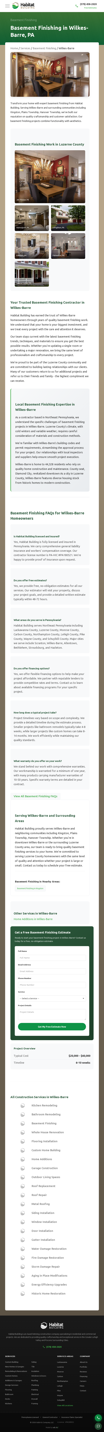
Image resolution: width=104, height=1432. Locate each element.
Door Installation (42, 1230)
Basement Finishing (44, 48)
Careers (83, 1381)
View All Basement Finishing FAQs (35, 796)
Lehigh (60, 1386)
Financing (83, 1376)
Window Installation (44, 1221)
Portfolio (83, 1367)
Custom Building (11, 1362)
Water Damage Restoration (49, 1248)
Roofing (34, 1380)
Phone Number (24, 978)
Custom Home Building (46, 1150)
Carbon (60, 1376)
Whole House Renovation (48, 1132)
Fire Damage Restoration (48, 1257)
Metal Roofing (41, 1203)
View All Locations (65, 1405)
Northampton (62, 1381)
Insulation (35, 1371)
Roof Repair (39, 1195)
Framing (34, 1403)
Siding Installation (43, 1212)
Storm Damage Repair (46, 1266)
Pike (59, 1391)
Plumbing (35, 1385)
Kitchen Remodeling (44, 1105)
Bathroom (9, 1394)
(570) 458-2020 (52, 1347)
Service (21, 992)
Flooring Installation (44, 1141)
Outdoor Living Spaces (46, 1177)
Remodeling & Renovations (16, 1371)
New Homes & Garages (14, 1366)
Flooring (8, 1390)
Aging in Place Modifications (49, 1275)
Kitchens (8, 1403)
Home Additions (42, 1159)
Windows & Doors (38, 1376)
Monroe (60, 1372)
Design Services (11, 1385)
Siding (33, 1362)
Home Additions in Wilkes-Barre (33, 919)
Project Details (24, 1005)
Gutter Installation (43, 1239)
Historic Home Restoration (48, 1293)
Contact (83, 1391)
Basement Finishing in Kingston (30, 888)
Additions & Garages (13, 1380)
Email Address (24, 965)
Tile (33, 1366)
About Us (83, 1362)
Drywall (34, 1399)
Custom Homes (11, 1376)
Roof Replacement (43, 1186)
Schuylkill (60, 1400)
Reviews (83, 1372)
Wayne (60, 1395)
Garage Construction (45, 1168)
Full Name (22, 951)
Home (14, 48)
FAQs (82, 1386)
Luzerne (60, 1367)
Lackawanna (62, 1362)
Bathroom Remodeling (46, 1114)
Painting (34, 1390)
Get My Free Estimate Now (52, 1027)
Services (25, 48)
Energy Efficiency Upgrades (49, 1284)
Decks (7, 1399)
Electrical (35, 1394)
